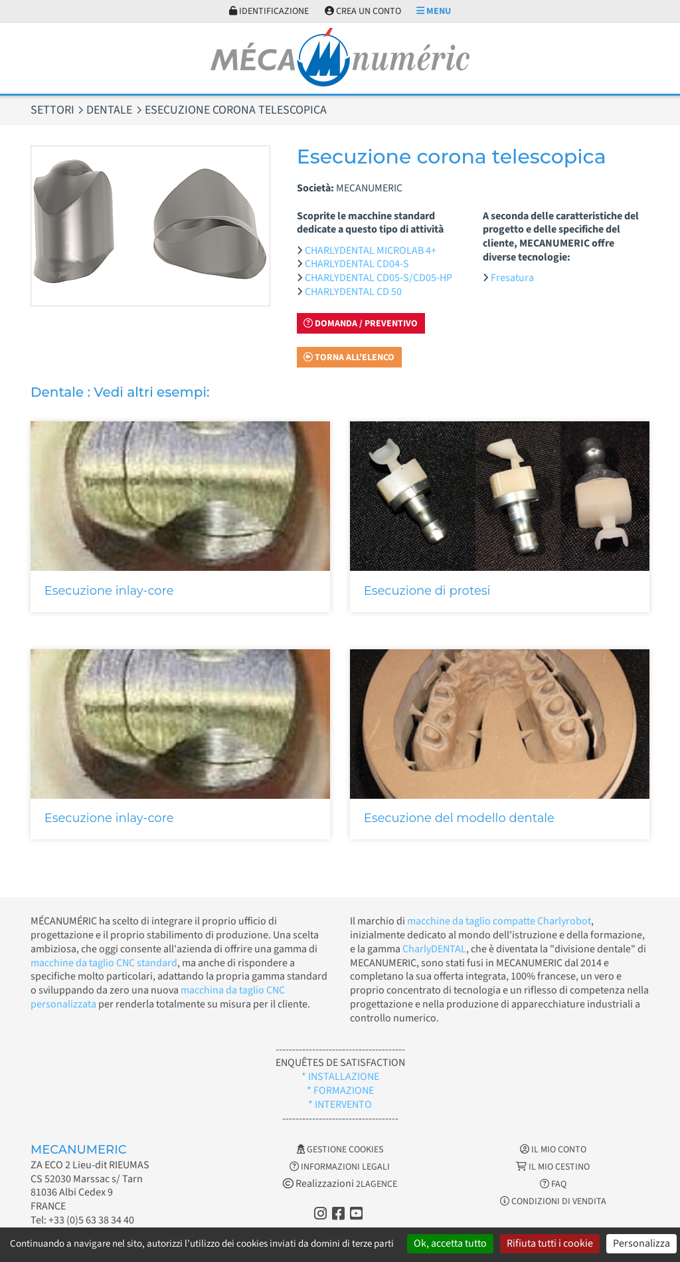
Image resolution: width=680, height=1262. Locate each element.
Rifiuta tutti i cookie (550, 1243)
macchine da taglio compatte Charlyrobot (499, 921)
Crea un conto (363, 11)
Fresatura (512, 277)
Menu (433, 11)
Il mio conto (553, 1149)
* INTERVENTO (340, 1104)
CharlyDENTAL (434, 949)
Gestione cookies (340, 1149)
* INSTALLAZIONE (340, 1076)
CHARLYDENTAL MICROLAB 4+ (370, 250)
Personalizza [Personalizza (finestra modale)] (641, 1243)
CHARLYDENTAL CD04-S (357, 264)
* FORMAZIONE (340, 1090)
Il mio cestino (553, 1167)
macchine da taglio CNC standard (104, 963)
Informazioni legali (340, 1167)
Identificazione (269, 11)
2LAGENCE (376, 1184)
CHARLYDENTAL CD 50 (353, 291)
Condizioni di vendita (553, 1201)
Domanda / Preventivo (360, 323)
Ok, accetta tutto (450, 1243)
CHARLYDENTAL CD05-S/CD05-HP (378, 277)
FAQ (553, 1184)
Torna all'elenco (348, 357)
